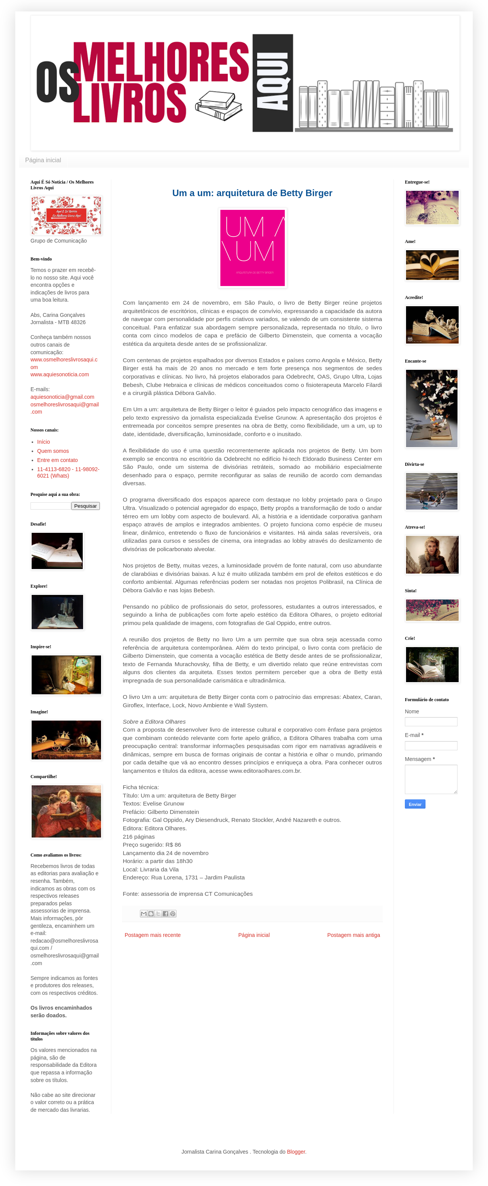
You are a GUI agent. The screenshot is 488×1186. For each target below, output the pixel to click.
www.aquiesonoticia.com (59, 374)
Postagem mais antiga (353, 935)
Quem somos (53, 451)
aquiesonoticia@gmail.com (62, 397)
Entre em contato (57, 460)
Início (43, 442)
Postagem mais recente (153, 935)
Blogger (296, 1152)
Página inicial (43, 160)
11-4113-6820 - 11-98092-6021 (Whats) (68, 472)
